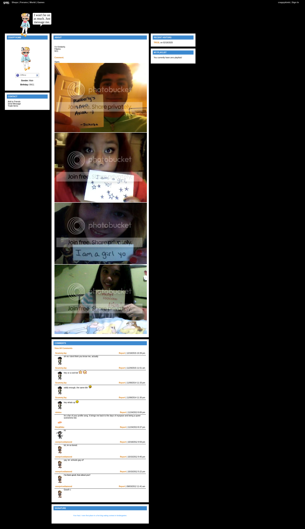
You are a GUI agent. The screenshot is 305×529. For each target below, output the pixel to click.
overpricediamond (63, 442)
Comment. (59, 58)
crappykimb (284, 2)
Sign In (295, 2)
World (33, 2)
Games (41, 2)
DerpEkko (59, 427)
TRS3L (157, 43)
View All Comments (63, 348)
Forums (24, 2)
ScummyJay (61, 353)
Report (122, 353)
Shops (15, 2)
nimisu (58, 412)
